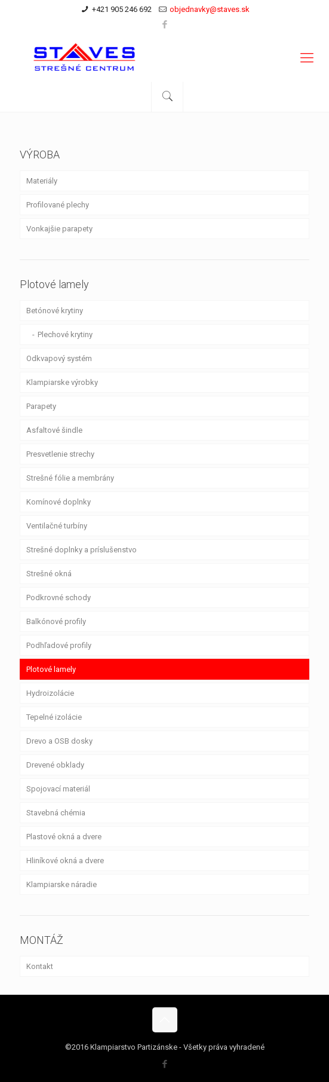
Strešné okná (49, 573)
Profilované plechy (57, 204)
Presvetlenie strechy (60, 454)
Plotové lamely (51, 669)
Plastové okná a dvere (64, 836)
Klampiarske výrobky (62, 382)
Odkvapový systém (59, 358)
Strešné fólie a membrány (70, 477)
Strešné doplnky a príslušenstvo (81, 549)
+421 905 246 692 (122, 9)
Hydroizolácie (50, 693)
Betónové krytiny (54, 310)
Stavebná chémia (55, 812)
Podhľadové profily (58, 645)
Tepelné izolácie (54, 717)
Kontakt (39, 966)
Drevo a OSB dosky (59, 740)
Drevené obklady (55, 764)
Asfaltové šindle (54, 430)
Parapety (41, 406)
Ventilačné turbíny (56, 525)
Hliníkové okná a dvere (65, 860)
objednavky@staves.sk (210, 9)
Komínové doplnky (58, 501)
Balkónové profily (56, 621)
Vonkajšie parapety (59, 228)
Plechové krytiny (65, 334)
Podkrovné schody (58, 597)
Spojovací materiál (58, 788)
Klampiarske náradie (61, 884)
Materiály (41, 180)
